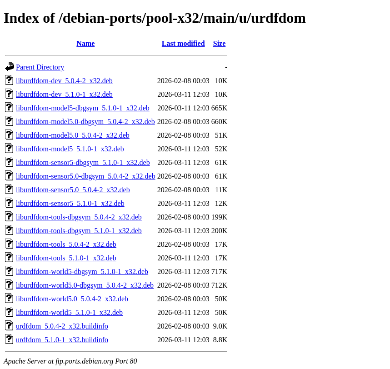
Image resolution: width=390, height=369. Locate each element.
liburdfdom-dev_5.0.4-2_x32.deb (64, 81)
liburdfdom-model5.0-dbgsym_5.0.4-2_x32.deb (85, 121)
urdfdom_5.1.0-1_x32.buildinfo (62, 340)
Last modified (183, 43)
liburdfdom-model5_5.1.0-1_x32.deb (70, 149)
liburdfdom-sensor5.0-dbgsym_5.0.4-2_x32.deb (85, 176)
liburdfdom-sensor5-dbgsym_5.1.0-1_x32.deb (83, 162)
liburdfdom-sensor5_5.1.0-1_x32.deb (70, 203)
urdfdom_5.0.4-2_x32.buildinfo (62, 326)
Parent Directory (40, 67)
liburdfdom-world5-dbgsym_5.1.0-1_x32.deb (82, 271)
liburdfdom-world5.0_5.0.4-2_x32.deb (72, 299)
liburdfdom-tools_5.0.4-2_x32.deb (66, 244)
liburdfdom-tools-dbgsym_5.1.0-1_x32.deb (79, 230)
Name (85, 43)
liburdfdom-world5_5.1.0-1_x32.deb (69, 312)
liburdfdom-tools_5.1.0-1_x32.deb (66, 258)
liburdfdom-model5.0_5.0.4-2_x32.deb (73, 135)
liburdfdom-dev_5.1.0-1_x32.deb (64, 94)
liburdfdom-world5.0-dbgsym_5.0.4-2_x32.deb (85, 285)
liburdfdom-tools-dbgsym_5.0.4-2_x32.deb (79, 217)
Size (219, 43)
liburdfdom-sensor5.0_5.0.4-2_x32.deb (73, 190)
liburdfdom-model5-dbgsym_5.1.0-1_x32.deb (83, 108)
